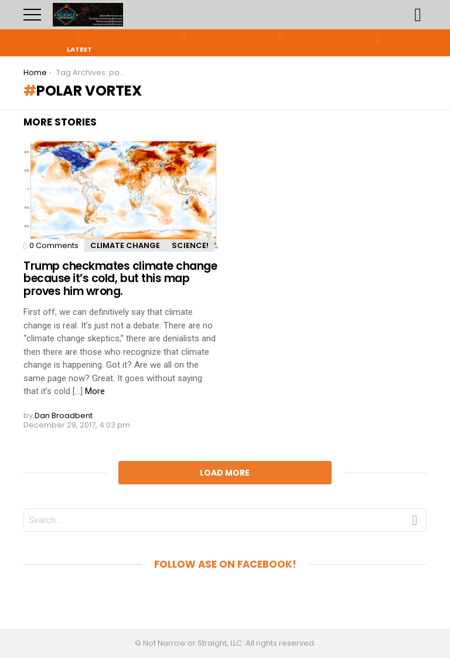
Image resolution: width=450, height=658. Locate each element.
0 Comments (54, 245)
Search (418, 14)
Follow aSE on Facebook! (225, 564)
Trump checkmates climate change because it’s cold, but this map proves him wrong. (120, 278)
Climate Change (125, 245)
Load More (225, 473)
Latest (79, 43)
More (95, 391)
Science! (190, 245)
